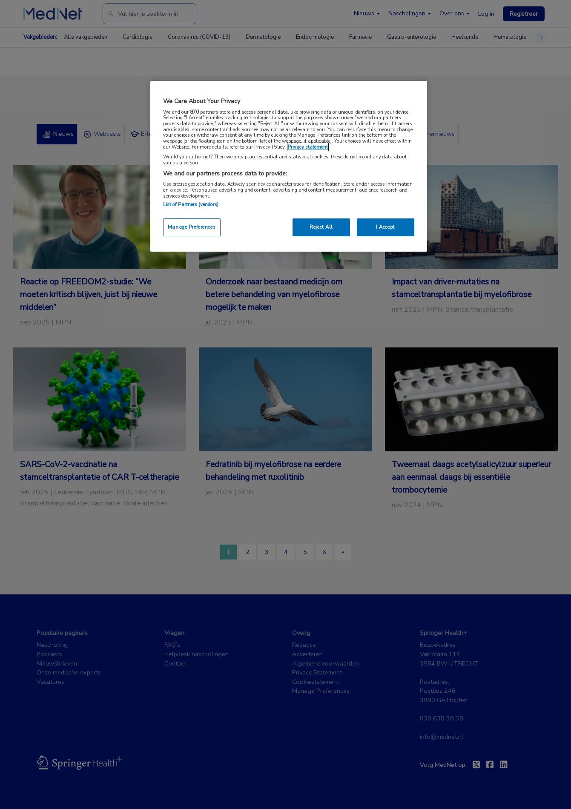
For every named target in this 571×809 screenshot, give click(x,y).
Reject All (321, 227)
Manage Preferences (191, 227)
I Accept (385, 227)
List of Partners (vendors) (191, 204)
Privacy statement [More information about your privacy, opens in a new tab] (308, 146)
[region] (288, 166)
